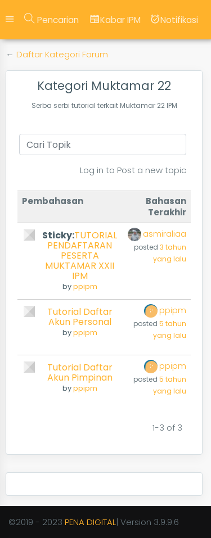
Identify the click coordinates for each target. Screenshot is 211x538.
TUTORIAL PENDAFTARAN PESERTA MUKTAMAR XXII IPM (81, 255)
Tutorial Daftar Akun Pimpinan (80, 372)
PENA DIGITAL (90, 522)
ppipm (85, 286)
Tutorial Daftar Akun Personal (80, 316)
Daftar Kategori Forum (62, 54)
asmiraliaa (164, 233)
